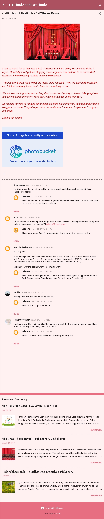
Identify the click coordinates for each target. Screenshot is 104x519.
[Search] (100, 5)
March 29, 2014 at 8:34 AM (42, 301)
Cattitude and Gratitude (28, 5)
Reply (16, 211)
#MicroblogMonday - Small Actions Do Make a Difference (37, 471)
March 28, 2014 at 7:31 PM (32, 292)
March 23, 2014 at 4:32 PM (36, 185)
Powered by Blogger (52, 508)
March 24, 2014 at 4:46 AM (42, 197)
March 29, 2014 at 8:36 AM (42, 331)
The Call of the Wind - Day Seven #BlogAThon (30, 406)
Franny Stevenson (22, 320)
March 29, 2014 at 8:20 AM (41, 320)
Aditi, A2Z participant (56, 224)
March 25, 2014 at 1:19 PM (42, 229)
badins (58, 513)
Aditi (16, 217)
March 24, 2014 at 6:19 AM (29, 218)
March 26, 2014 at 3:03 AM (42, 271)
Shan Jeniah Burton (23, 247)
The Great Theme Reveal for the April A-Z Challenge (33, 438)
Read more (96, 430)
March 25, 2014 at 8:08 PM (43, 247)
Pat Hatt (17, 292)
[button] (100, 14)
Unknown (26, 196)
